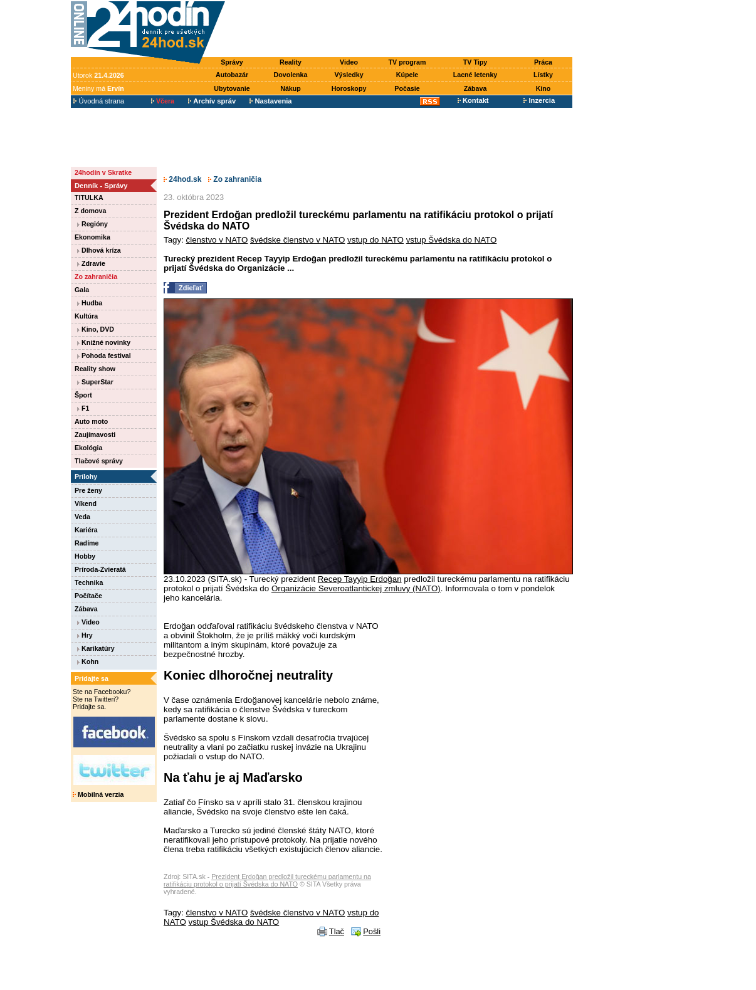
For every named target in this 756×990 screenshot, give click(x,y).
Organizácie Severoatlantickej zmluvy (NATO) (356, 588)
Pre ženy (88, 490)
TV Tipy (475, 62)
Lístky (543, 74)
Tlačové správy (99, 461)
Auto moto (91, 421)
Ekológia (88, 447)
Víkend (86, 503)
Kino (543, 88)
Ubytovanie (231, 88)
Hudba (89, 303)
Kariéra (86, 530)
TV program (407, 62)
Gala (82, 289)
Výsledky (348, 74)
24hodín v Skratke (103, 172)
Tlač (336, 931)
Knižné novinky (103, 342)
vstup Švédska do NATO (451, 240)
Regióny (92, 224)
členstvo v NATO (217, 240)
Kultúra (86, 316)
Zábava (475, 88)
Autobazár (232, 74)
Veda (82, 516)
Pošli (372, 931)
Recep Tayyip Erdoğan (360, 579)
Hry (85, 635)
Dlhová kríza (99, 250)
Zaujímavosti (95, 434)
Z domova (90, 210)
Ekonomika (92, 237)
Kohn (87, 661)
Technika (89, 582)
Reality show (95, 368)
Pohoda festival (104, 355)
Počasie (406, 88)
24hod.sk (182, 179)
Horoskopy (349, 88)
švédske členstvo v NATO (297, 240)
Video (349, 62)
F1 (83, 408)
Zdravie (91, 263)
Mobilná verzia (98, 794)
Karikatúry (96, 648)
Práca (543, 62)
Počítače (88, 595)
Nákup (290, 88)
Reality (291, 62)
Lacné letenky (475, 74)
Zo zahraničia (96, 276)
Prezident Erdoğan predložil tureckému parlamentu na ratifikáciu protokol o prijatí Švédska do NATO (267, 880)
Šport (83, 395)
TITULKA (89, 197)
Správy (232, 62)
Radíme (87, 543)
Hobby (85, 556)
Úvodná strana (98, 101)
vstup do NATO (375, 240)
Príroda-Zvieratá (100, 569)
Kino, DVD (95, 329)
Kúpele (407, 74)
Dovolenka (291, 74)
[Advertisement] (402, 29)
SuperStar (95, 382)
